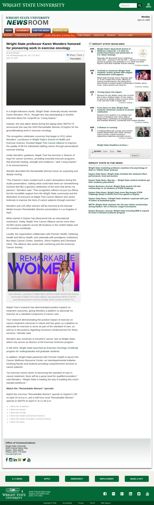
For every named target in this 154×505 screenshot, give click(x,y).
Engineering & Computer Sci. (28, 35)
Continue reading (143, 65)
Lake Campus (84, 35)
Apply (47, 479)
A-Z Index (17, 479)
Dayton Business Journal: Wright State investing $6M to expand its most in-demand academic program (119, 212)
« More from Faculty (17, 413)
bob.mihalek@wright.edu (16, 55)
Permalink (75, 58)
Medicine (111, 35)
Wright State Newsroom (27, 21)
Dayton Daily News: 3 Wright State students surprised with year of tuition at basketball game (119, 199)
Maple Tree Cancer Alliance (50, 143)
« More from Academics (19, 406)
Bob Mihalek (14, 53)
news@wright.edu (13, 454)
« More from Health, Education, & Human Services (30, 419)
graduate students (49, 351)
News (9, 30)
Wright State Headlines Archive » (112, 145)
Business (8, 35)
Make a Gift (136, 479)
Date (105, 151)
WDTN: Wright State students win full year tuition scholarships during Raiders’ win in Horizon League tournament (118, 205)
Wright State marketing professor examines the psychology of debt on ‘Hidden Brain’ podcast (118, 169)
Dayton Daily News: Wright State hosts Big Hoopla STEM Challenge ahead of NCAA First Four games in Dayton (115, 193)
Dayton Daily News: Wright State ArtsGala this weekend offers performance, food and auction (118, 175)
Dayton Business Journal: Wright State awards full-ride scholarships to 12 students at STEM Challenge (115, 187)
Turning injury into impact (109, 92)
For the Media (41, 30)
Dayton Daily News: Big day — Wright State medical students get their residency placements (119, 181)
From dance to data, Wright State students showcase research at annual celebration (115, 110)
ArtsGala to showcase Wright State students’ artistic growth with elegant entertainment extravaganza (114, 72)
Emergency (77, 479)
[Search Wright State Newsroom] (135, 155)
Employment (107, 479)
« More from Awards (17, 410)
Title (119, 151)
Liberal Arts (99, 35)
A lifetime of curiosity (107, 127)
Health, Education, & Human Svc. (60, 35)
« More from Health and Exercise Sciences (26, 416)
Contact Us (60, 30)
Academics (22, 30)
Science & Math (126, 35)
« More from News (16, 422)
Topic (112, 151)
